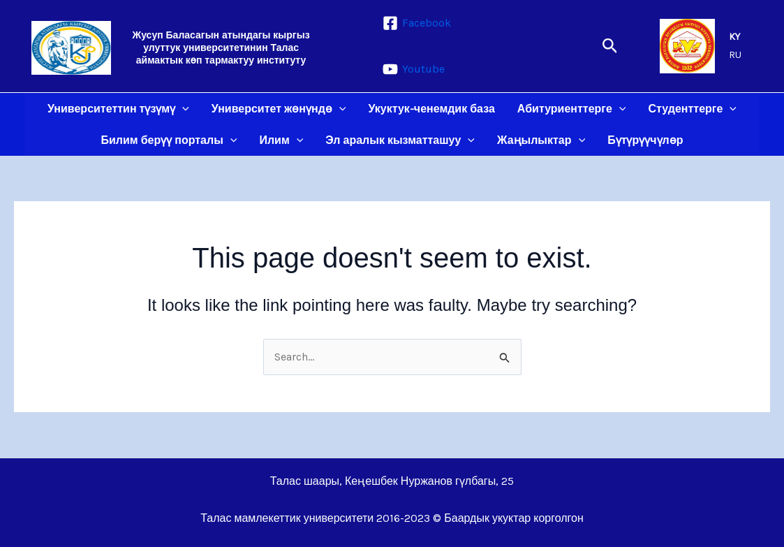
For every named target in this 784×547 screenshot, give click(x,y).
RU (735, 55)
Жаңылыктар (541, 140)
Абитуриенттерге (571, 108)
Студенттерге (692, 108)
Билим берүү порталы (169, 140)
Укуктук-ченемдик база (431, 108)
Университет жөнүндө (279, 108)
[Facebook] (416, 23)
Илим (281, 140)
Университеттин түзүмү (118, 108)
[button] (610, 46)
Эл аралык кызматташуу (400, 140)
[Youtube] (413, 69)
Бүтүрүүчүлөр (645, 140)
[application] (182, 108)
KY (734, 37)
